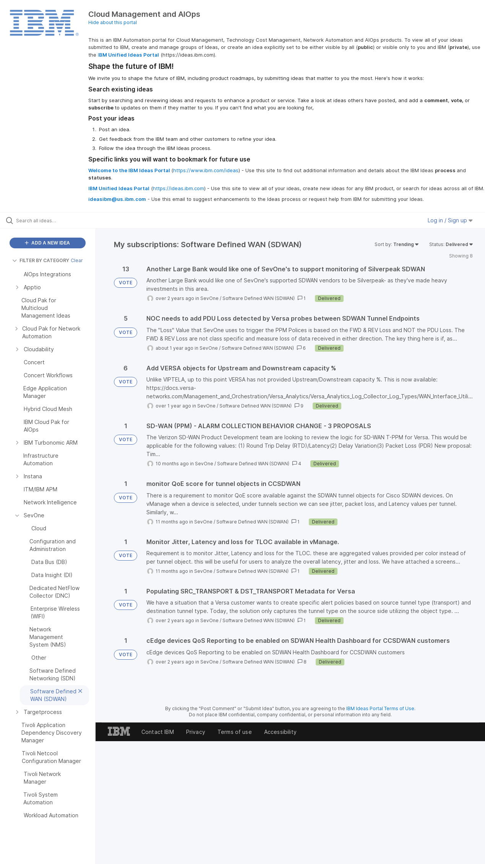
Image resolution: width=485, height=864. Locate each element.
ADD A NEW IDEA (47, 243)
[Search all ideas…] (58, 220)
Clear (77, 260)
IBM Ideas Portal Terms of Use (380, 708)
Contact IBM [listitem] (157, 732)
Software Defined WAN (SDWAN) (258, 298)
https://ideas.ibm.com (178, 188)
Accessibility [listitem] (280, 732)
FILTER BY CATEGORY (40, 260)
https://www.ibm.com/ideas (205, 170)
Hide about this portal (112, 22)
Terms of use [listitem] (234, 732)
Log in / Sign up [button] (450, 220)
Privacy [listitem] (195, 732)
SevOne (209, 298)
